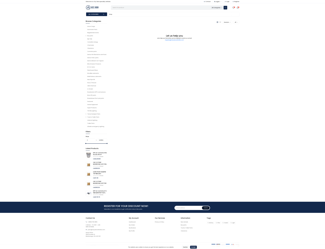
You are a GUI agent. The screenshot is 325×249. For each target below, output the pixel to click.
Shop (110, 14)
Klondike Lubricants (93, 73)
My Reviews (132, 228)
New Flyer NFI (91, 79)
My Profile (132, 231)
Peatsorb (90, 101)
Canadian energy (92, 42)
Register (236, 1)
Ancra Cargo (91, 26)
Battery (210, 223)
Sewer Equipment (92, 104)
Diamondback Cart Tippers (95, 61)
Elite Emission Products (94, 64)
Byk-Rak (89, 39)
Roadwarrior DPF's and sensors (96, 92)
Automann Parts (92, 29)
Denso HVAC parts (92, 57)
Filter (218, 223)
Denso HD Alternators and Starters (97, 54)
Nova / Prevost (91, 83)
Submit (206, 208)
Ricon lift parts (91, 95)
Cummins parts (92, 51)
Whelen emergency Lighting (95, 126)
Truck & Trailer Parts (93, 117)
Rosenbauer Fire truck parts (95, 98)
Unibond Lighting (92, 120)
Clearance (90, 48)
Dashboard (132, 222)
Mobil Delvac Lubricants (94, 76)
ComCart (93, 245)
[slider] (85, 143)
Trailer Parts (90, 123)
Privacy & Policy (159, 222)
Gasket (225, 223)
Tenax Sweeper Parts (93, 114)
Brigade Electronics (93, 32)
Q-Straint (90, 89)
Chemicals (90, 45)
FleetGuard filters (92, 70)
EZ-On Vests (91, 67)
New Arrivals (184, 222)
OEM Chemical (91, 86)
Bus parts (90, 36)
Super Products (92, 108)
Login (227, 1)
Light (233, 223)
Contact (207, 1)
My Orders (132, 225)
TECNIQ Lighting (92, 111)
